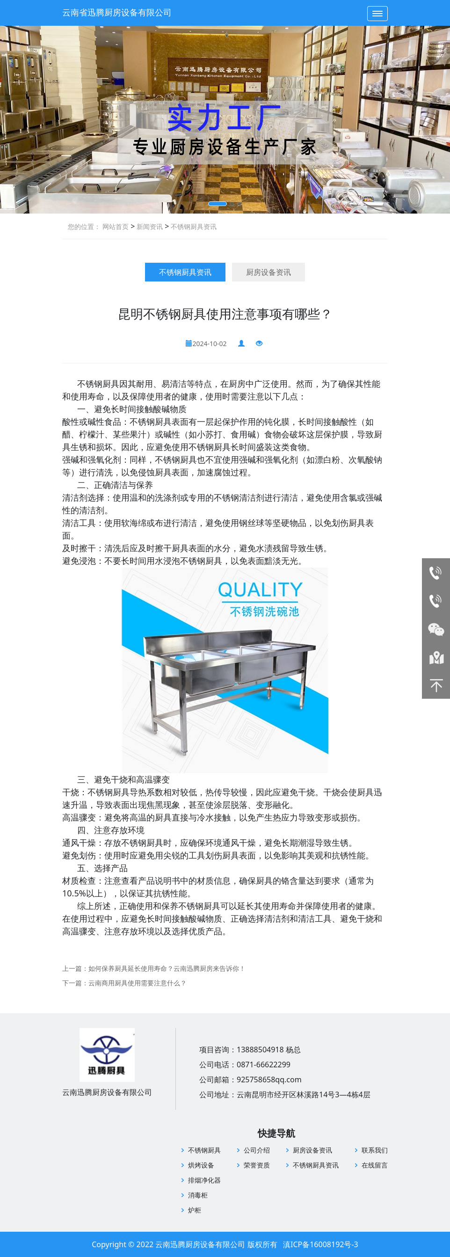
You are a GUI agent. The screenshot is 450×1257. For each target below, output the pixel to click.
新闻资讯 (149, 226)
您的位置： (84, 226)
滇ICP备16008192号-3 (320, 1244)
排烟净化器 (204, 1180)
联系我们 (375, 1150)
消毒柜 (198, 1194)
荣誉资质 (257, 1165)
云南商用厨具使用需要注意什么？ (137, 982)
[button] (217, 203)
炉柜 (194, 1209)
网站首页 (115, 226)
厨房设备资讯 (268, 272)
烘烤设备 (201, 1165)
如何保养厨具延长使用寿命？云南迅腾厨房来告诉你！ (167, 968)
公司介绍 (257, 1150)
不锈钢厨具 (204, 1150)
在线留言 (375, 1165)
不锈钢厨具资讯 (193, 226)
